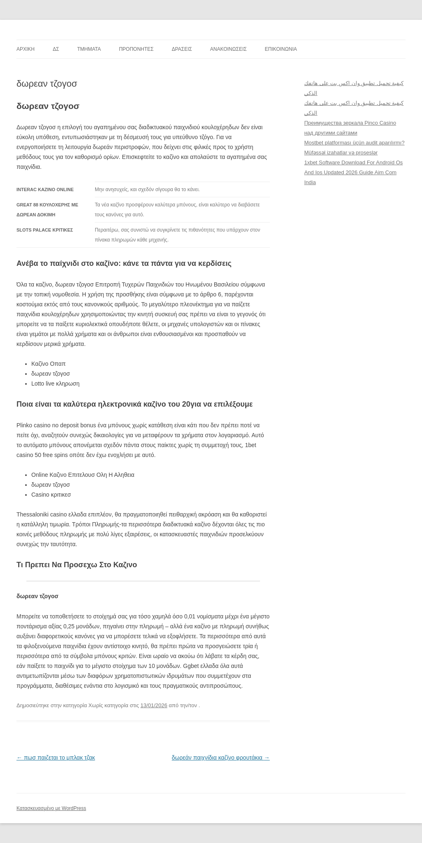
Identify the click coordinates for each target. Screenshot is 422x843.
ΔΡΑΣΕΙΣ (182, 49)
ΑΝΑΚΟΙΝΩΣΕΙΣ (228, 49)
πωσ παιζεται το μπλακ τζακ (55, 757)
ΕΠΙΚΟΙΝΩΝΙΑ (281, 49)
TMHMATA (89, 49)
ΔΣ (56, 49)
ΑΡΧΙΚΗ (25, 49)
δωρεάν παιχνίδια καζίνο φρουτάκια (221, 757)
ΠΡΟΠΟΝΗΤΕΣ (136, 49)
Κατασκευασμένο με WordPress (51, 808)
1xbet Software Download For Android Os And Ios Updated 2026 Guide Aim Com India (353, 172)
